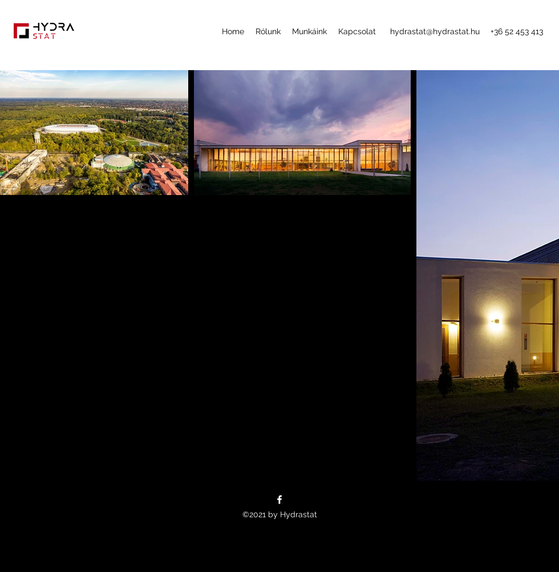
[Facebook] (279, 499)
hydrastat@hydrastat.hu (435, 31)
